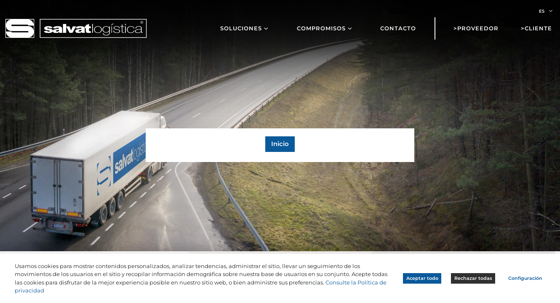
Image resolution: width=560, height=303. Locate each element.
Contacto (398, 28)
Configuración (525, 278)
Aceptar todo (422, 278)
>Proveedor (476, 28)
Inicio (280, 144)
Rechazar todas (473, 278)
